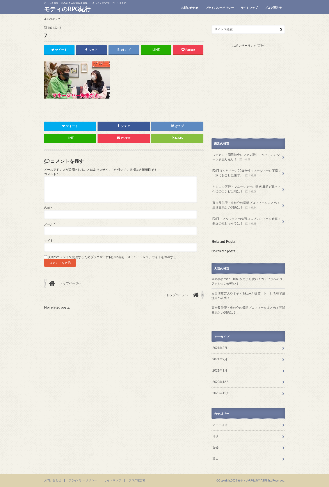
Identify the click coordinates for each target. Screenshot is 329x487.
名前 (48, 208)
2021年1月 (219, 370)
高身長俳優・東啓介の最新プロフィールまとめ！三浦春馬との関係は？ (246, 205)
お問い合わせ (189, 7)
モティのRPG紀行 (67, 9)
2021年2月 (219, 359)
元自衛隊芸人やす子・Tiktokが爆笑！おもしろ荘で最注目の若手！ (248, 295)
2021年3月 (219, 348)
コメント (51, 174)
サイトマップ (249, 7)
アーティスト (221, 425)
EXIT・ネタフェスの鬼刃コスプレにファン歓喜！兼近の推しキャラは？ (246, 221)
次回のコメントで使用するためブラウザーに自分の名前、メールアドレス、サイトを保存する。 (114, 257)
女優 (215, 447)
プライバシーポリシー (219, 7)
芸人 (215, 458)
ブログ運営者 (273, 7)
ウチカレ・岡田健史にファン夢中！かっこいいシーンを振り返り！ (246, 157)
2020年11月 (220, 393)
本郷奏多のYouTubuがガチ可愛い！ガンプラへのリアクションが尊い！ (247, 281)
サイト (48, 241)
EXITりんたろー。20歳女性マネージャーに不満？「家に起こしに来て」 (246, 173)
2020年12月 (220, 382)
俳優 (215, 436)
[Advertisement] (248, 93)
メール (49, 224)
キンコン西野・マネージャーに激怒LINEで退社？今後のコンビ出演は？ (246, 189)
